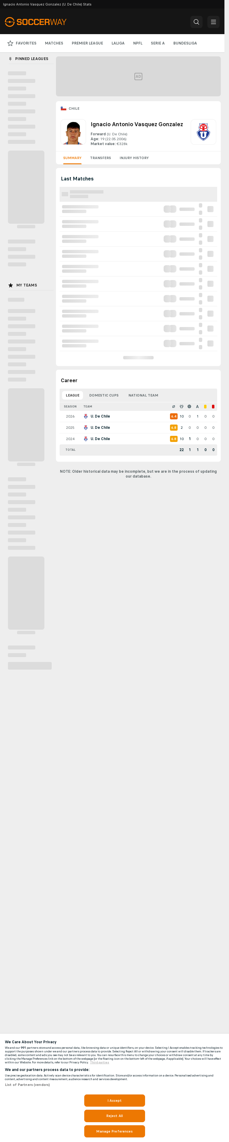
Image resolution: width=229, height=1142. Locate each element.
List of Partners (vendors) (27, 1085)
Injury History (134, 158)
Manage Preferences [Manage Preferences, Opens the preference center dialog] (114, 1131)
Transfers (100, 158)
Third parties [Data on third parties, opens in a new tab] (99, 1062)
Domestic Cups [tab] (104, 395)
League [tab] (72, 395)
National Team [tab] (143, 395)
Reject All (114, 1116)
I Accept (114, 1100)
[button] (196, 22)
